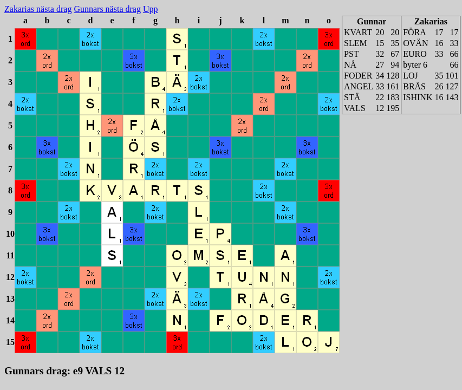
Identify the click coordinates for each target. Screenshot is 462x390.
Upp (150, 9)
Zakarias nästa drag (37, 9)
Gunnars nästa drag (107, 9)
